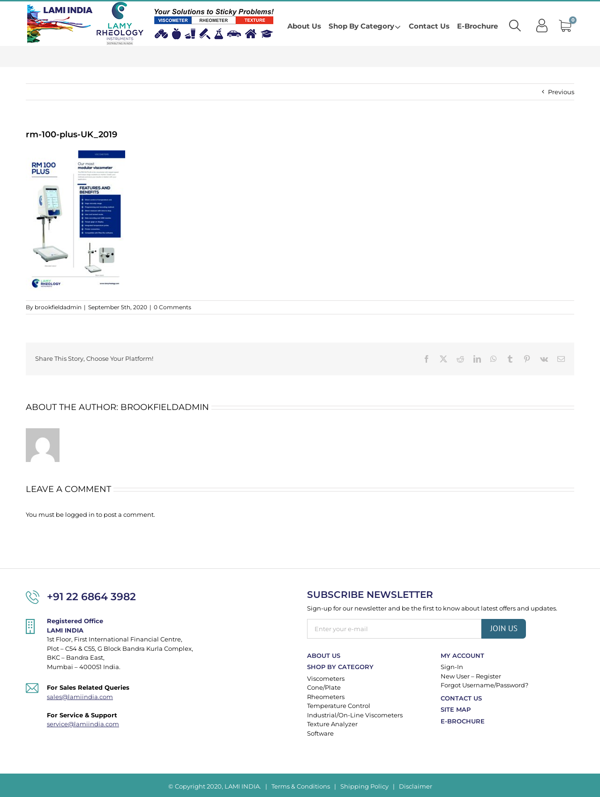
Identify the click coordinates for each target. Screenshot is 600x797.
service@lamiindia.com (83, 724)
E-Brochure (463, 721)
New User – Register (471, 676)
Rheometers (326, 696)
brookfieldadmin (58, 307)
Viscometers (326, 678)
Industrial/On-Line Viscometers (355, 715)
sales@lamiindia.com (80, 696)
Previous (561, 92)
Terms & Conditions (300, 786)
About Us (323, 655)
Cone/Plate (324, 687)
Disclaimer (415, 786)
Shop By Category (340, 666)
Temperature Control (338, 705)
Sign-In (452, 666)
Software (320, 733)
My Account (462, 655)
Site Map (456, 709)
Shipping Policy (364, 786)
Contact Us (461, 698)
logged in (80, 514)
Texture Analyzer (332, 724)
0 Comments (172, 307)
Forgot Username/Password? (484, 685)
